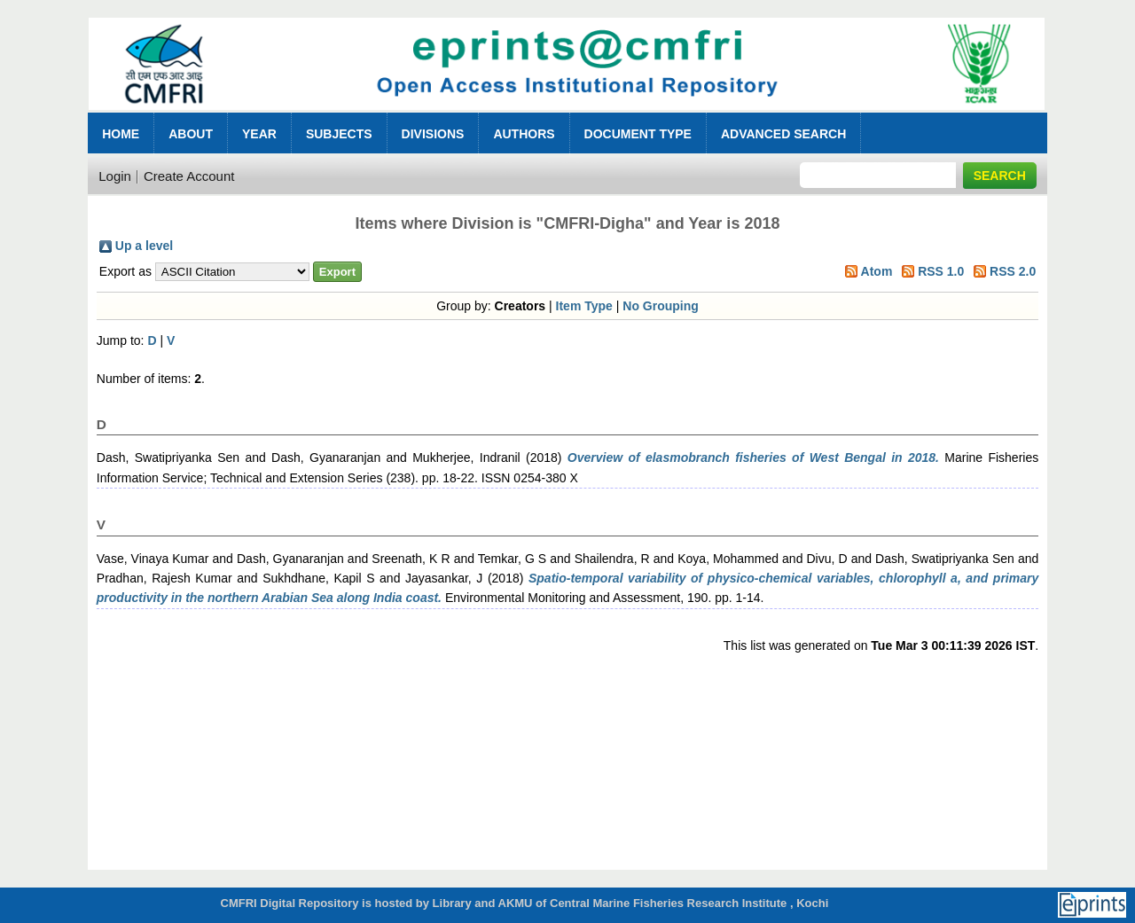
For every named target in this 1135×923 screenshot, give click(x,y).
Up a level (144, 246)
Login (114, 176)
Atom (877, 271)
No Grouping (660, 306)
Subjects (339, 134)
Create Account (189, 176)
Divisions (433, 134)
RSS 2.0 (1013, 271)
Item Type (584, 306)
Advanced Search (783, 134)
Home (120, 134)
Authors (523, 134)
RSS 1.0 (941, 271)
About (190, 134)
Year (259, 134)
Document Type (638, 134)
